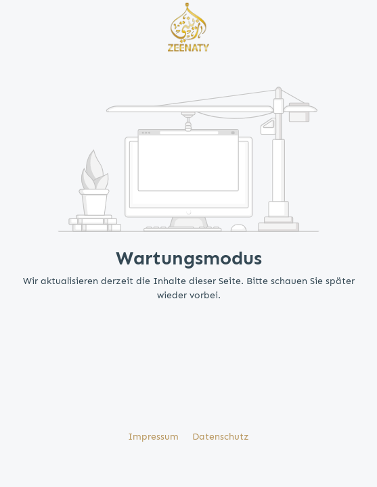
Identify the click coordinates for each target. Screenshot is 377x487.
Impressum (154, 436)
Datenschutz (220, 436)
